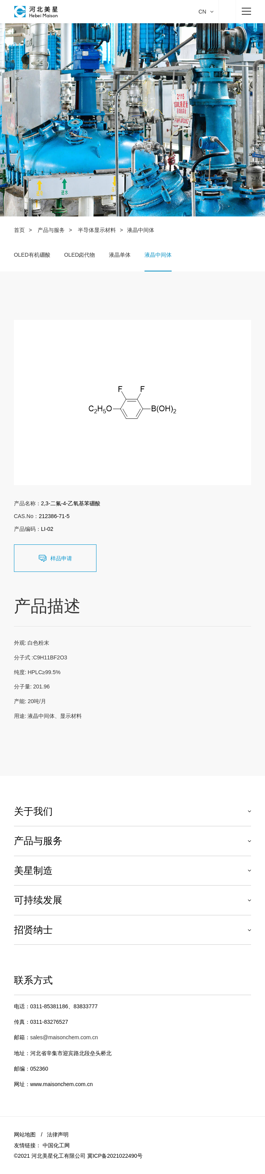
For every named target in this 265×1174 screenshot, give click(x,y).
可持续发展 (38, 899)
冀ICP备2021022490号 (115, 1156)
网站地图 (25, 1134)
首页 (19, 230)
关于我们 (33, 811)
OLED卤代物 (79, 255)
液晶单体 (120, 255)
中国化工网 (56, 1145)
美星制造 (33, 870)
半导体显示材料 (97, 230)
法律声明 (58, 1134)
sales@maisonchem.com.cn (64, 1037)
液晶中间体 (158, 255)
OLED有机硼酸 (32, 255)
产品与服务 (51, 230)
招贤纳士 (33, 929)
